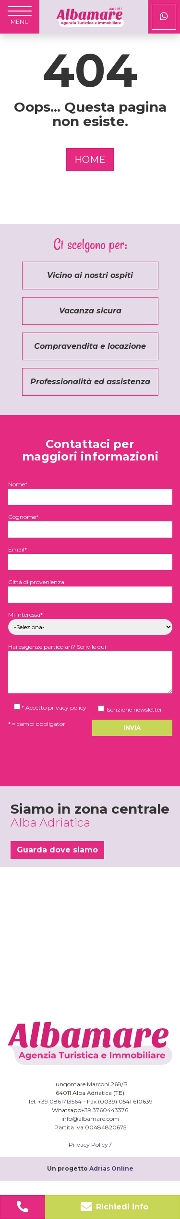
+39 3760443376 (104, 1110)
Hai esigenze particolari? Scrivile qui (90, 669)
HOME (90, 159)
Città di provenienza (90, 588)
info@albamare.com (90, 1118)
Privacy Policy (88, 1144)
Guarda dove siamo (57, 849)
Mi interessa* (90, 621)
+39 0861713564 (60, 1101)
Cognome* (90, 523)
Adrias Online (111, 1168)
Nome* (90, 490)
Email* (90, 555)
